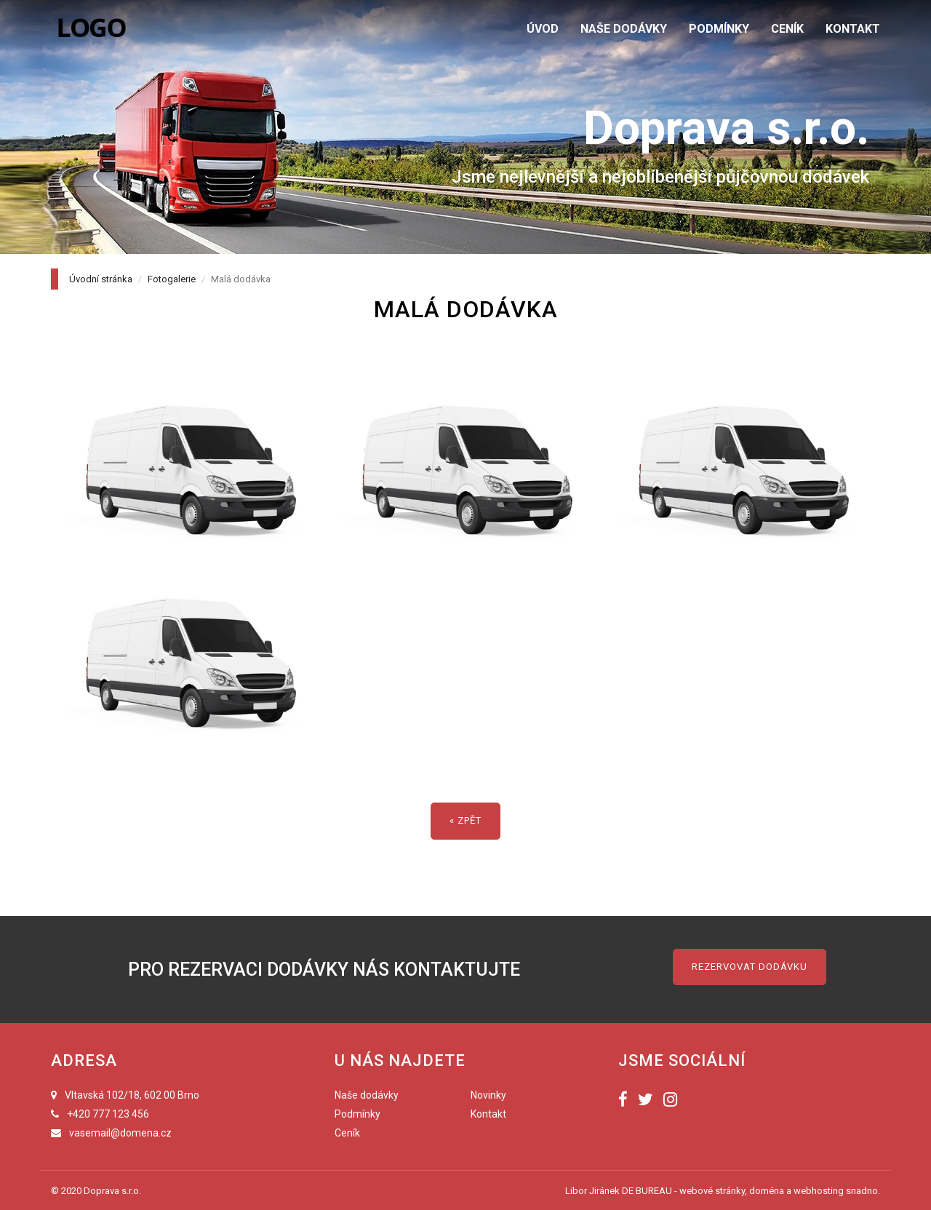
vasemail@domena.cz (120, 1133)
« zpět (465, 820)
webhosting (819, 1190)
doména (766, 1190)
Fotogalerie (172, 279)
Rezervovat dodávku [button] (749, 966)
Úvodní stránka (100, 279)
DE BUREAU (647, 1190)
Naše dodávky (367, 1095)
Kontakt (488, 1114)
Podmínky (357, 1114)
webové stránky (712, 1190)
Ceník (347, 1133)
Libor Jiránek (592, 1190)
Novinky (488, 1095)
